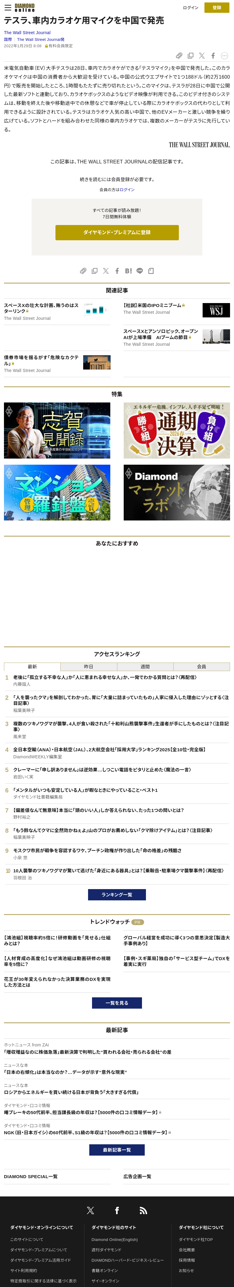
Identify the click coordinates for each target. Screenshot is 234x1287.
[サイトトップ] (22, 7)
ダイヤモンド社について (201, 1227)
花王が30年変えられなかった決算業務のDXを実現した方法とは (57, 982)
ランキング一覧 (117, 894)
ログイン (190, 8)
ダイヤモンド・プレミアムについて (38, 1250)
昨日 (89, 666)
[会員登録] (216, 7)
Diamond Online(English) (115, 1239)
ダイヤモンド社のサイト (114, 1227)
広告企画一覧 (137, 1176)
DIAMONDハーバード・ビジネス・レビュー (128, 1260)
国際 (8, 39)
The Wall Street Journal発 (41, 39)
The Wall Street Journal (27, 32)
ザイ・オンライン (105, 1281)
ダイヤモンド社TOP (196, 1239)
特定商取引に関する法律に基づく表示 (43, 1281)
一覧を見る (117, 1003)
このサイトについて (27, 1239)
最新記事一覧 (117, 1150)
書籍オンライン (105, 1270)
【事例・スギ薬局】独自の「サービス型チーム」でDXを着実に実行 (176, 961)
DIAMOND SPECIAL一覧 (31, 1176)
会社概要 (187, 1250)
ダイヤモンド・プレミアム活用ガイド (40, 1260)
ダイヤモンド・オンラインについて (41, 1227)
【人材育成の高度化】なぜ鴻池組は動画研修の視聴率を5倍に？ (57, 961)
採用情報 (187, 1260)
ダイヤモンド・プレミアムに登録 (117, 232)
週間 (145, 666)
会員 (202, 666)
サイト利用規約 (23, 1270)
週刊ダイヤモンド (107, 1250)
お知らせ (186, 1270)
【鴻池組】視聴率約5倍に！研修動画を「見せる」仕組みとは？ (57, 940)
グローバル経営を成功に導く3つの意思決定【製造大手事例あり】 (176, 940)
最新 (32, 666)
